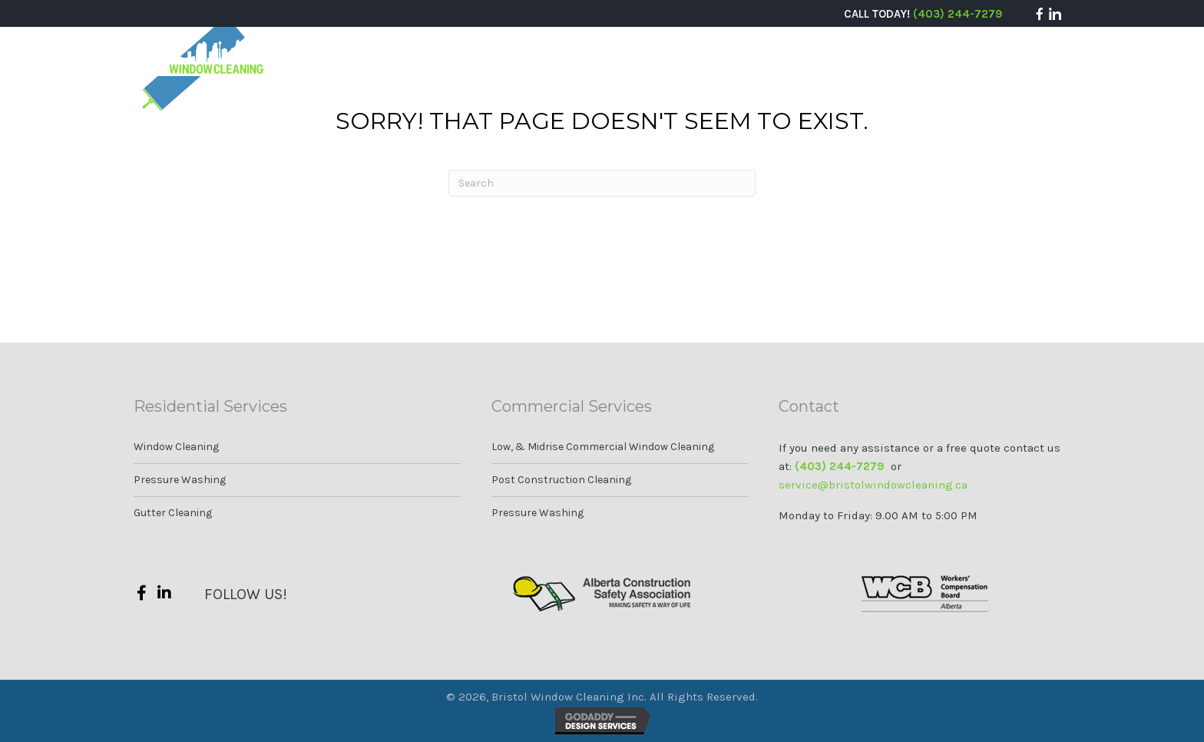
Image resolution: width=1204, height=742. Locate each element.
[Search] (602, 183)
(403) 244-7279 (957, 14)
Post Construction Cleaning (561, 479)
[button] (1039, 14)
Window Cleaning (176, 446)
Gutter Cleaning (173, 512)
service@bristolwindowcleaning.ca (873, 485)
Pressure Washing (180, 479)
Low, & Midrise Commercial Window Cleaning (602, 446)
